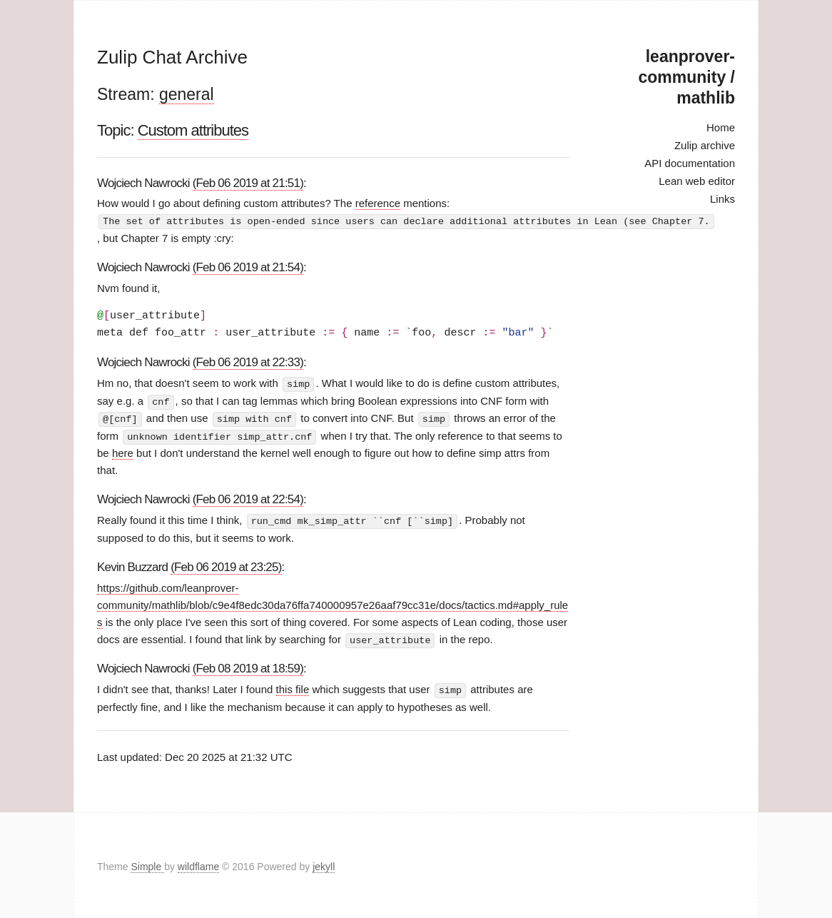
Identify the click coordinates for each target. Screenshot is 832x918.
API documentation (689, 163)
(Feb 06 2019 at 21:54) (248, 266)
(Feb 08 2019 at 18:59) (248, 665)
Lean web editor (697, 181)
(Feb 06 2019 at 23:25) (226, 564)
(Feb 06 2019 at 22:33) (248, 361)
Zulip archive (704, 145)
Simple (147, 863)
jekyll (324, 863)
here (122, 451)
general (186, 94)
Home (720, 127)
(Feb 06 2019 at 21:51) (248, 183)
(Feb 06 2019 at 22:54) (248, 497)
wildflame (198, 863)
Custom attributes (193, 130)
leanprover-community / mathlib (687, 77)
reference (377, 203)
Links (722, 199)
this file (293, 686)
